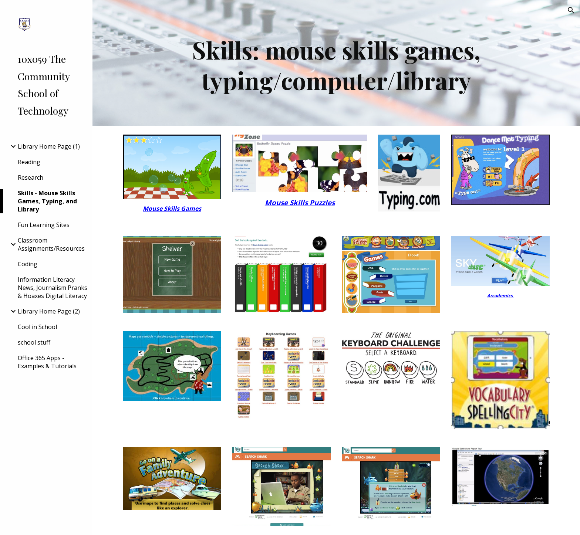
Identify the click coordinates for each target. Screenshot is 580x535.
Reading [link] (29, 162)
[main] (336, 63)
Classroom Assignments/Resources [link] (51, 244)
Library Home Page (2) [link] (49, 311)
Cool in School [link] (37, 327)
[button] (571, 10)
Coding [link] (27, 264)
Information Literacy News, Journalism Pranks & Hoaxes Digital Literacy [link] (52, 287)
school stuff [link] (34, 342)
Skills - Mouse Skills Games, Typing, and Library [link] (47, 201)
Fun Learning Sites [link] (44, 225)
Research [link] (30, 177)
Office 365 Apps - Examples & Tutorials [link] (47, 362)
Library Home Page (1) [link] (49, 146)
